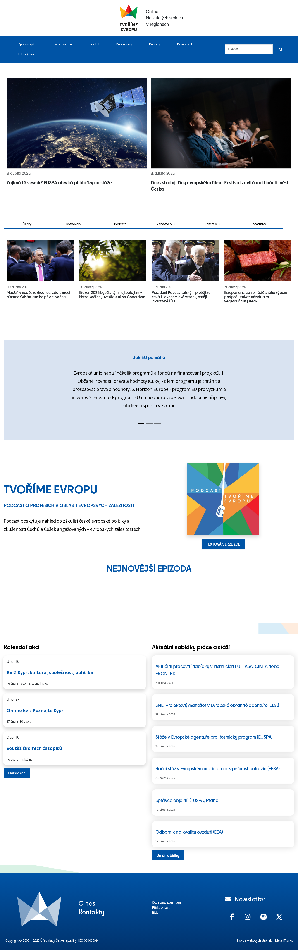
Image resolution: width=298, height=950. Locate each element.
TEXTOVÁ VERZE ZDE (223, 544)
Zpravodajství (27, 44)
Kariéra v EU (185, 44)
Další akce (17, 772)
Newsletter (245, 898)
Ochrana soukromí (167, 902)
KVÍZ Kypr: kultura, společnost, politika (50, 672)
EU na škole (26, 54)
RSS (155, 912)
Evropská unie (63, 44)
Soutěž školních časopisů (34, 748)
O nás (87, 902)
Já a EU (94, 44)
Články (26, 224)
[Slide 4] (157, 202)
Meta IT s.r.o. (284, 940)
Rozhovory (73, 224)
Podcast (120, 224)
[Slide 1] (132, 202)
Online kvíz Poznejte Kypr (35, 710)
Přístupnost (161, 907)
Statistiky (259, 224)
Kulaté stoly (124, 44)
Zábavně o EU (166, 224)
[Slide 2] (141, 202)
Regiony (154, 44)
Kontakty (91, 911)
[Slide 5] (165, 202)
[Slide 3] (149, 202)
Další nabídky (167, 855)
